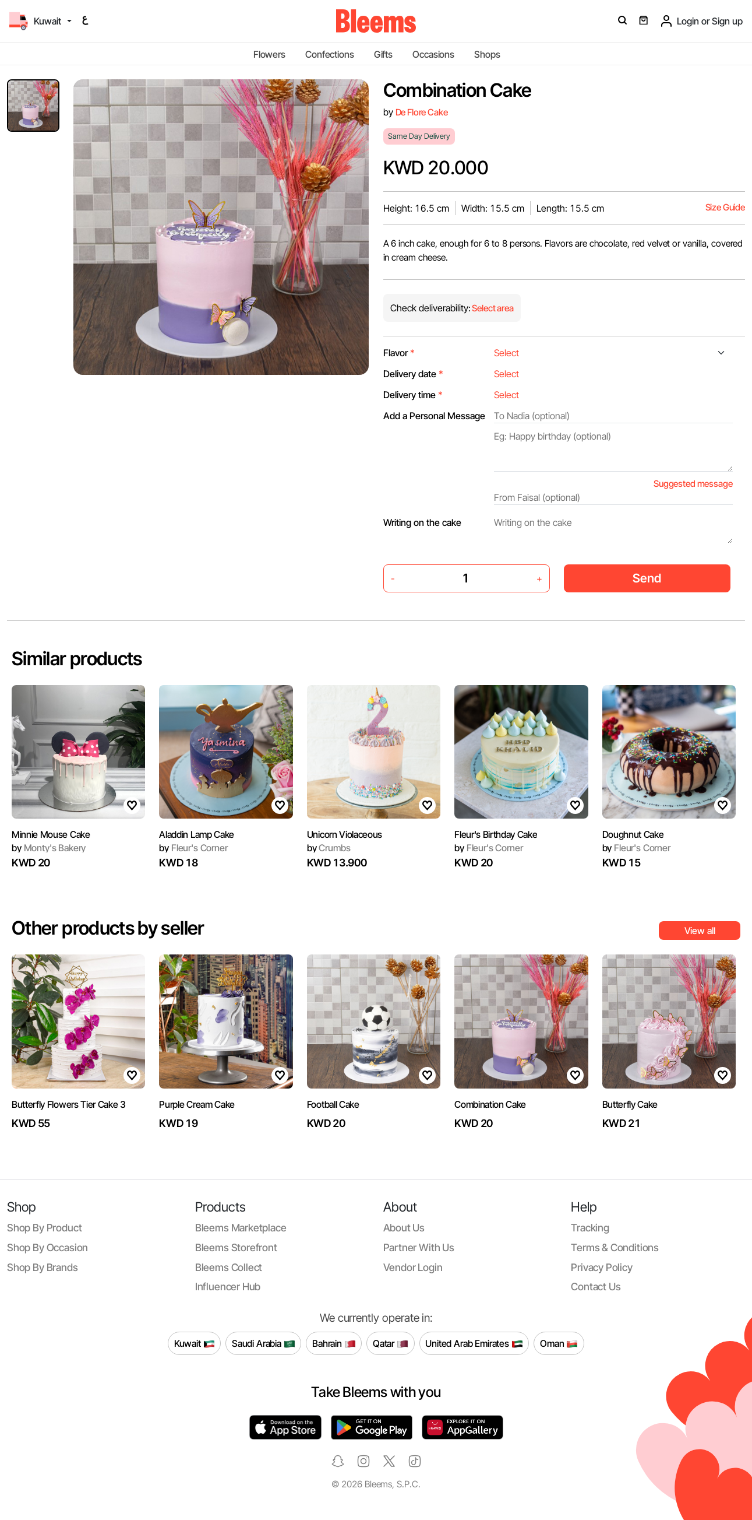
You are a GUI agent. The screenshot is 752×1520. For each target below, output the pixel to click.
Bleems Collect (229, 1267)
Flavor (399, 353)
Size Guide (725, 207)
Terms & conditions (615, 1247)
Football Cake (333, 1104)
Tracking (590, 1227)
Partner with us (418, 1247)
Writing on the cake (422, 522)
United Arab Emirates (474, 1343)
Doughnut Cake (633, 834)
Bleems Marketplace (241, 1227)
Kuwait (194, 1343)
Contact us (595, 1286)
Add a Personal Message (434, 416)
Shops (487, 54)
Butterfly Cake (630, 1104)
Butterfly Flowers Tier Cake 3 (69, 1104)
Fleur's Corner (193, 847)
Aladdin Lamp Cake (196, 834)
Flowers (269, 54)
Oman (559, 1343)
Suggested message (693, 483)
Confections (329, 54)
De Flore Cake (422, 112)
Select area (492, 308)
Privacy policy (602, 1267)
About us (404, 1227)
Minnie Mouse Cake (51, 834)
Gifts (383, 54)
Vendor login (413, 1267)
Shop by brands (42, 1267)
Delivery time (413, 395)
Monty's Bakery (49, 847)
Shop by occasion (47, 1247)
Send (647, 578)
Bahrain (334, 1343)
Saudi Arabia (263, 1343)
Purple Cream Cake (197, 1104)
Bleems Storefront (236, 1247)
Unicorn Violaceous (344, 834)
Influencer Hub (228, 1286)
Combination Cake (490, 1104)
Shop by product (44, 1227)
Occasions (433, 54)
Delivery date (413, 374)
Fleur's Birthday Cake (495, 834)
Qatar (390, 1343)
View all (699, 930)
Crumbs (329, 847)
